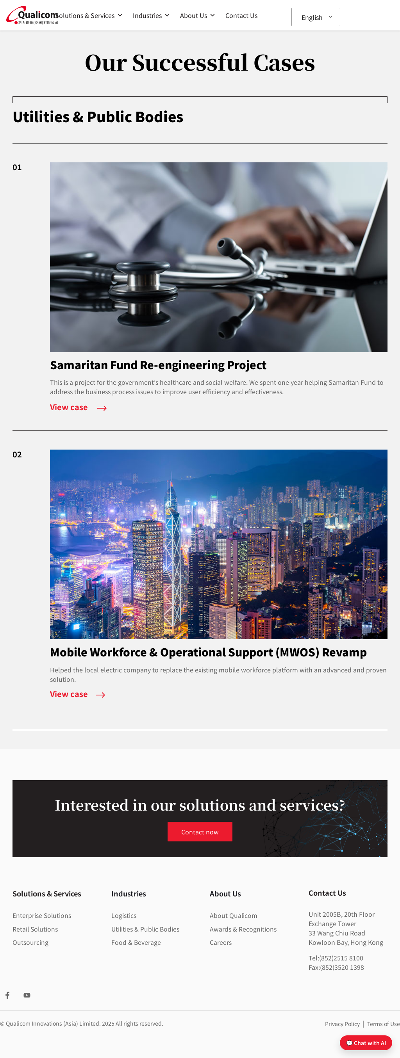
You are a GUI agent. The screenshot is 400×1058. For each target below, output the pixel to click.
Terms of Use (383, 1024)
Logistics (123, 915)
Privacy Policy (343, 1024)
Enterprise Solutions (42, 915)
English (312, 17)
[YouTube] (27, 995)
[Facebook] (7, 995)
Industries (151, 15)
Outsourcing (30, 941)
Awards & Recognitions (243, 928)
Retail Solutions (35, 928)
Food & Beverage (136, 941)
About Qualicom (234, 915)
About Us (198, 15)
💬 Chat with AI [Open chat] (366, 1043)
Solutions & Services (89, 15)
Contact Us (241, 15)
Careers (221, 941)
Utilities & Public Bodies (146, 928)
